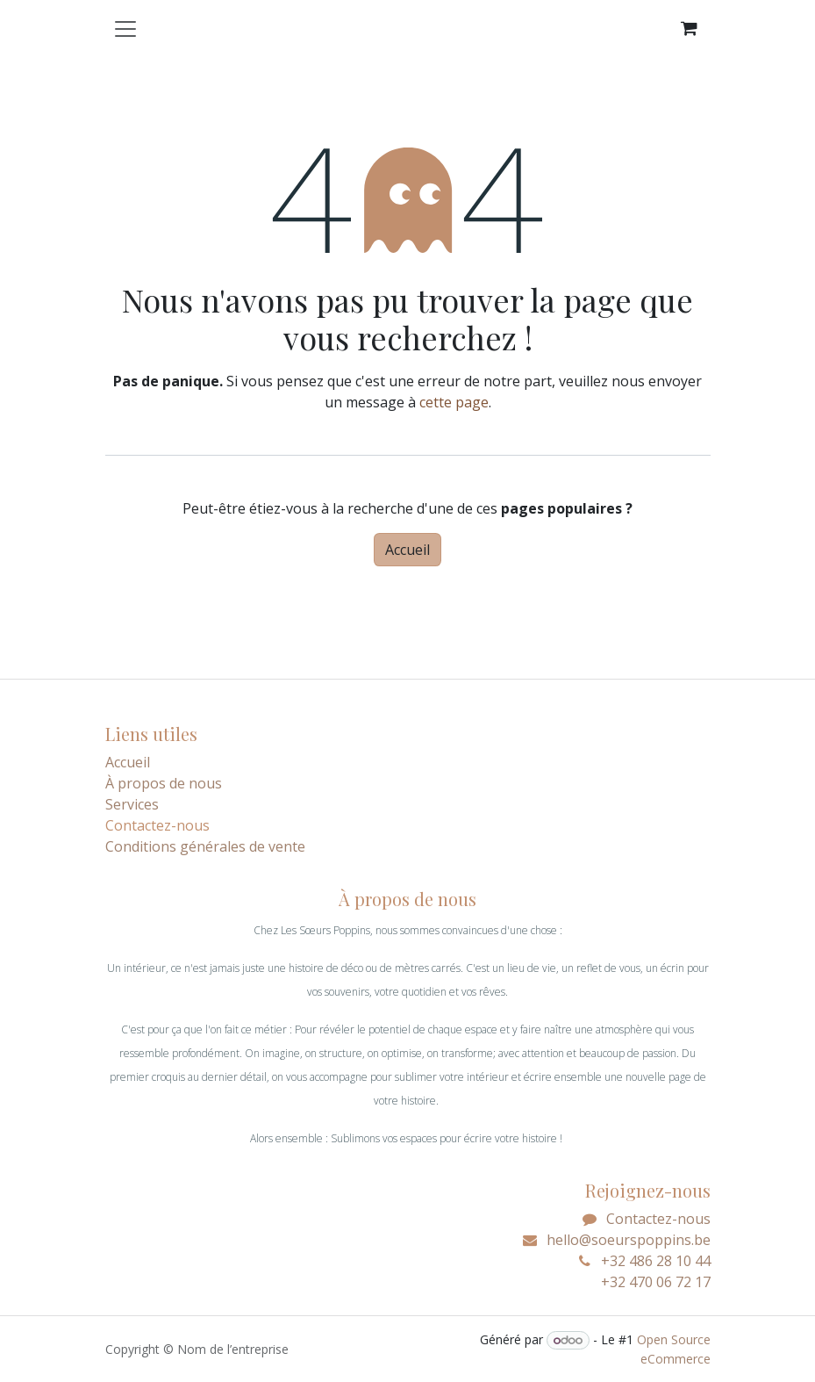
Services (132, 804)
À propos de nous (163, 783)
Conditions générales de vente (205, 846)
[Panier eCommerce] (689, 28)
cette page (454, 402)
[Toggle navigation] (125, 28)
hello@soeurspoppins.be (629, 1239)
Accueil (407, 549)
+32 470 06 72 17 (643, 1282)
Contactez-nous (658, 1218)
